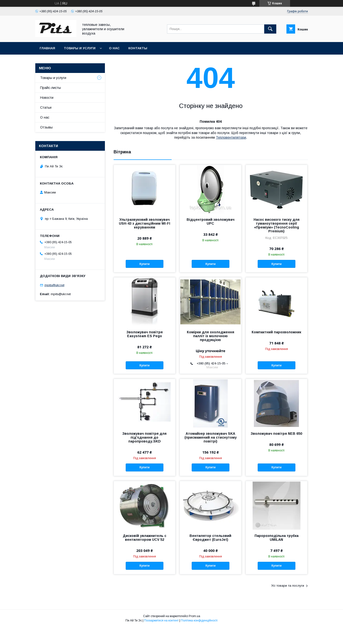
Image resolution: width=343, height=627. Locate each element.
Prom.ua (194, 616)
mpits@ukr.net (54, 285)
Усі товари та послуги (287, 585)
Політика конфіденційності (199, 620)
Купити (144, 264)
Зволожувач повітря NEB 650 (276, 433)
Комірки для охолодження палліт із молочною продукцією (210, 336)
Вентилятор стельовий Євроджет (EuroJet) (210, 538)
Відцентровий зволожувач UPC (210, 221)
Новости (46, 98)
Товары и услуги (79, 48)
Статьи (45, 107)
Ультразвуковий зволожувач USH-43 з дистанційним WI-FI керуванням (144, 223)
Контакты (137, 48)
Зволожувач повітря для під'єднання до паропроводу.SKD (144, 437)
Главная (47, 48)
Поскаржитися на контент (161, 620)
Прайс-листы (50, 88)
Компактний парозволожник (276, 332)
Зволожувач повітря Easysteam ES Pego (144, 334)
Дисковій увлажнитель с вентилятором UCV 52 (144, 538)
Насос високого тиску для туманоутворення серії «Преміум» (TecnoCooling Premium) (276, 225)
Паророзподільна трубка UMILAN (277, 538)
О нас (114, 48)
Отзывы (46, 127)
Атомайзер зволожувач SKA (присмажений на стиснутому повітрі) (210, 437)
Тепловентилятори (231, 137)
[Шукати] (270, 29)
